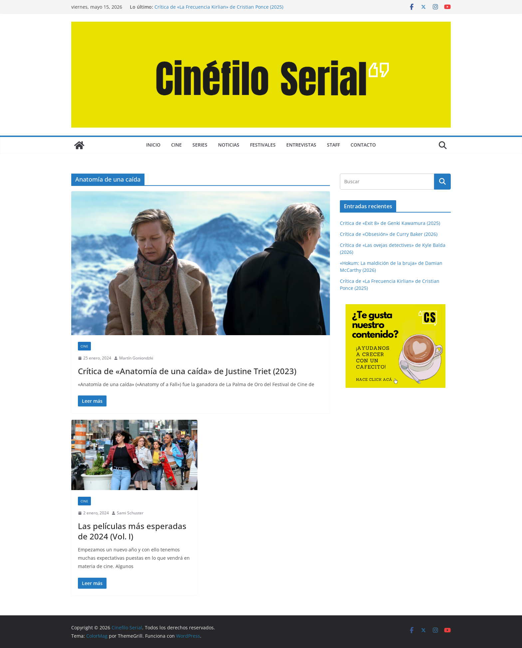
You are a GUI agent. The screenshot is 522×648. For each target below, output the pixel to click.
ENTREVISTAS (301, 145)
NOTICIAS (228, 145)
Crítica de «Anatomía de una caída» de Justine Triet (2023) (187, 370)
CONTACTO (363, 145)
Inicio (153, 145)
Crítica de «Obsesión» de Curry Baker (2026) (388, 234)
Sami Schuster (130, 513)
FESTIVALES (263, 145)
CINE (176, 145)
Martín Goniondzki (136, 358)
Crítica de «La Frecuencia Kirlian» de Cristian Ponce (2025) (218, 7)
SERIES (199, 145)
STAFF (333, 145)
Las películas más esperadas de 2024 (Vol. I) (132, 531)
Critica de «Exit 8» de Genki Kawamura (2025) (390, 223)
